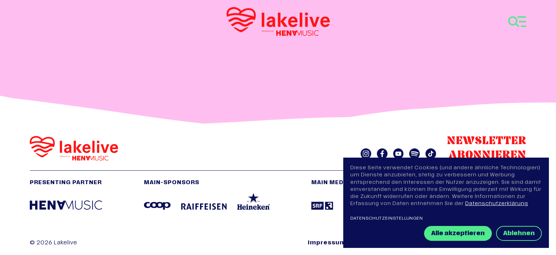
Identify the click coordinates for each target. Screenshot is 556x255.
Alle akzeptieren (458, 234)
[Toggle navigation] (517, 21)
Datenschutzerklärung (496, 203)
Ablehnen (519, 234)
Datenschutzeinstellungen (386, 218)
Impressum (327, 243)
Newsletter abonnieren (486, 148)
